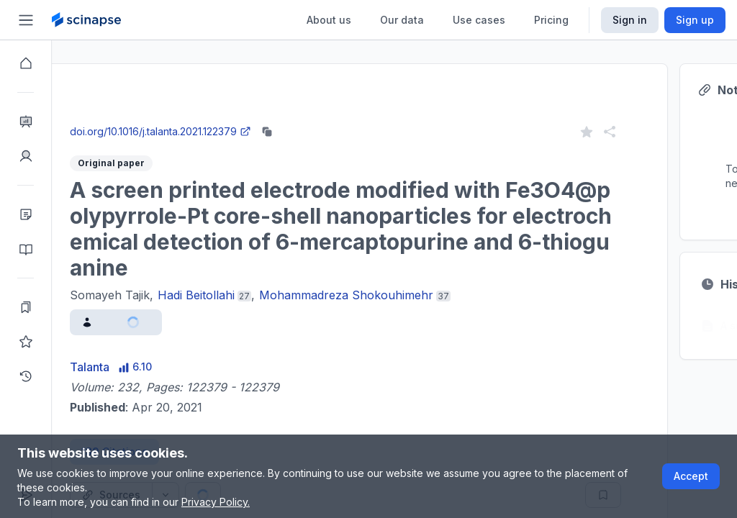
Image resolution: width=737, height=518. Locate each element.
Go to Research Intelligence (307, 118)
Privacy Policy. (215, 502)
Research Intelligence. (275, 86)
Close (187, 118)
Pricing (551, 20)
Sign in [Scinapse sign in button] (629, 20)
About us (329, 20)
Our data (402, 20)
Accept (691, 476)
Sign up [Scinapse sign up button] (695, 20)
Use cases (479, 20)
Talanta (141, 367)
